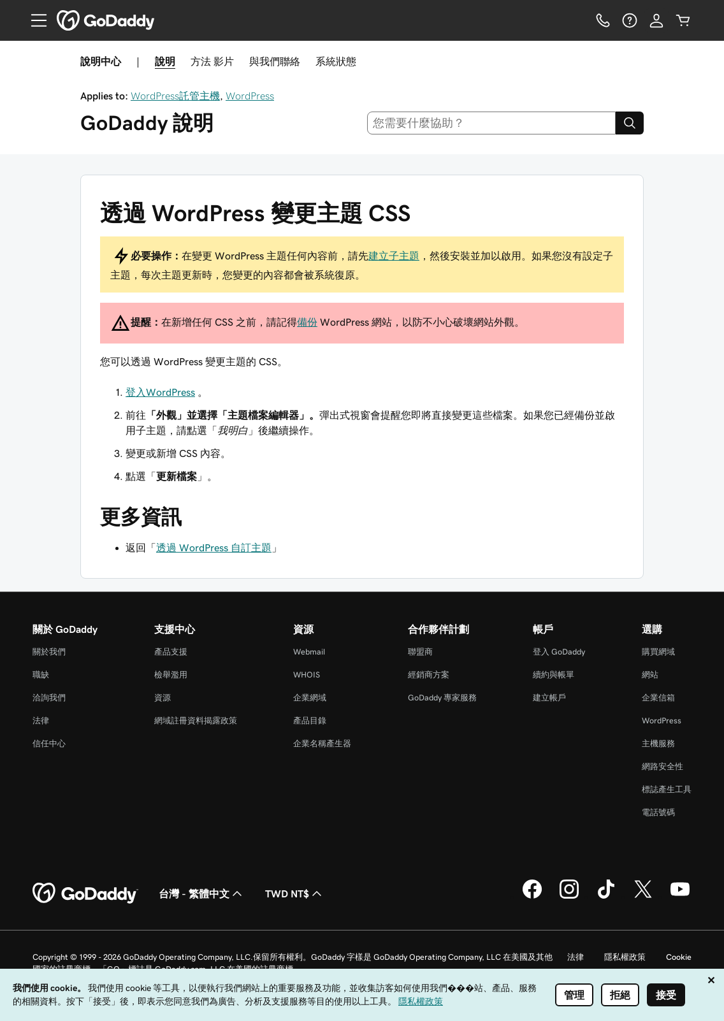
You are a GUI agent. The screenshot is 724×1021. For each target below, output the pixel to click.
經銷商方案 (428, 674)
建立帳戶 (549, 697)
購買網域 (658, 652)
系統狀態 (335, 61)
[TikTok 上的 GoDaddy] (606, 897)
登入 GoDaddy (559, 652)
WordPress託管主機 (175, 96)
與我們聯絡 (274, 61)
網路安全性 (662, 766)
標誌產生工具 (666, 789)
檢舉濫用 (170, 674)
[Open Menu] (34, 20)
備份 (307, 322)
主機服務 (658, 743)
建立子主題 (393, 255)
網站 (650, 674)
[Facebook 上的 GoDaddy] (532, 897)
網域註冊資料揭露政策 (195, 720)
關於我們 (49, 652)
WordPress (250, 96)
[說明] (630, 20)
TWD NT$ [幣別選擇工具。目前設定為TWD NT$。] (294, 893)
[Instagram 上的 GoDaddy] (569, 897)
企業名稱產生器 (322, 743)
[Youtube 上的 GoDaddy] (680, 897)
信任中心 (49, 743)
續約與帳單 (553, 674)
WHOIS (306, 674)
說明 (165, 61)
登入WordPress (160, 392)
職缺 (41, 674)
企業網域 (309, 697)
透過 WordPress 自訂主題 (214, 547)
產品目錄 (309, 720)
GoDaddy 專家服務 (442, 697)
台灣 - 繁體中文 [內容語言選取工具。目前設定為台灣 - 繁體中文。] (202, 893)
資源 (162, 697)
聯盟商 (420, 652)
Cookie (678, 957)
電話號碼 (658, 812)
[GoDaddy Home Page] (85, 893)
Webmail (309, 652)
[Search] (630, 123)
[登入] (656, 20)
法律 (41, 720)
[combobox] (492, 123)
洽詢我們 (49, 697)
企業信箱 (658, 697)
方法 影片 (212, 61)
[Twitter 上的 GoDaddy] (643, 897)
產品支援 (170, 652)
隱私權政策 (625, 957)
